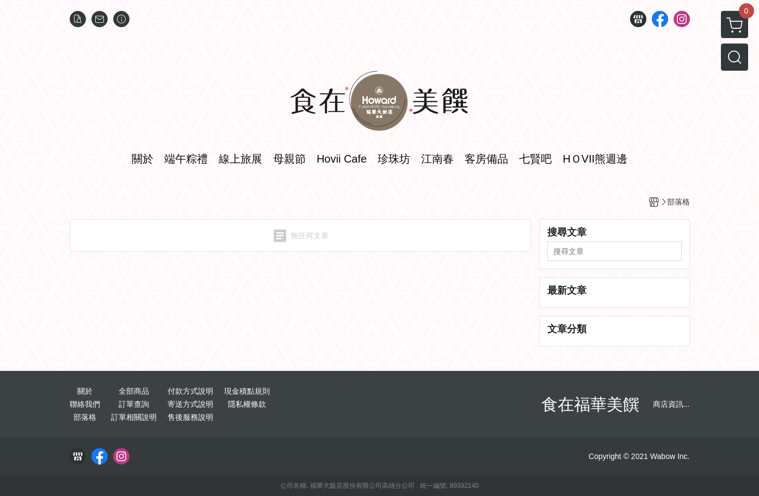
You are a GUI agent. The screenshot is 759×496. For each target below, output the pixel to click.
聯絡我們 (85, 404)
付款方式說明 (190, 391)
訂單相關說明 (134, 417)
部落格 (84, 417)
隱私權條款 (247, 404)
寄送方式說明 (190, 404)
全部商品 (134, 391)
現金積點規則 (247, 391)
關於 (84, 391)
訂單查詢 (134, 404)
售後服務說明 (190, 417)
